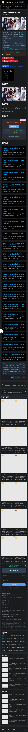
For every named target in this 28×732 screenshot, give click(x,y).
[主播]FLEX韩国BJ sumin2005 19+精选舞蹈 (20, 504)
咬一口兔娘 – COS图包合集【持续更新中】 (15, 641)
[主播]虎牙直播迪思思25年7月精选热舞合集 (17, 669)
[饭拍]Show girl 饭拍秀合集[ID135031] (13, 254)
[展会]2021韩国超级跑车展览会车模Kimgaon (20, 477)
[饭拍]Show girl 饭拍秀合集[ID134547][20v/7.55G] (13, 149)
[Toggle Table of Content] (11, 71)
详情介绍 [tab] (5, 66)
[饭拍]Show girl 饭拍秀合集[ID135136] (13, 324)
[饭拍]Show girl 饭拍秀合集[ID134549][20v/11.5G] (13, 174)
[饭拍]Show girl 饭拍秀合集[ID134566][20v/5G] (13, 186)
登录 (21, 2)
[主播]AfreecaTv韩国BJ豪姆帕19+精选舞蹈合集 (7, 449)
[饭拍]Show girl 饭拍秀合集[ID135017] (13, 234)
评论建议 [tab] (20, 66)
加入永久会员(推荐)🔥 (10, 61)
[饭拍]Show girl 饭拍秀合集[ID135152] (13, 355)
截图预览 (6, 73)
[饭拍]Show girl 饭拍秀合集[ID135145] (13, 344)
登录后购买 (14, 126)
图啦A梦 (10, 6)
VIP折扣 (14, 574)
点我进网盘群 (11, 49)
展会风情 (4, 420)
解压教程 (21, 44)
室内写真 (22, 557)
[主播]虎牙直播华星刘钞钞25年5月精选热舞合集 (17, 679)
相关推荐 (6, 79)
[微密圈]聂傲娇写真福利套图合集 (16, 658)
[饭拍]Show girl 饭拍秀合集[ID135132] (13, 314)
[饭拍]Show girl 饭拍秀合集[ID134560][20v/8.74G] (13, 198)
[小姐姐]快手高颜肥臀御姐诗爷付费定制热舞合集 (17, 684)
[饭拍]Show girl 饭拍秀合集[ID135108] (13, 294)
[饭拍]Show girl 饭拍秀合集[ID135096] (13, 304)
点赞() (23, 377)
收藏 (17, 377)
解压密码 (6, 77)
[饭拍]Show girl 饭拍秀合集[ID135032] (13, 274)
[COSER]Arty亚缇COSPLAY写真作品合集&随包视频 (17, 664)
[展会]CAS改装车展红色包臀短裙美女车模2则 (20, 449)
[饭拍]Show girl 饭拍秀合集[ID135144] (13, 334)
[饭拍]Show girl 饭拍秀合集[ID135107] (13, 284)
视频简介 (6, 75)
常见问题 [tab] (13, 66)
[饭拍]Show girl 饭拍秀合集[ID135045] (13, 264)
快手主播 (22, 529)
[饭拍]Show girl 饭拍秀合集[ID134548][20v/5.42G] (13, 161)
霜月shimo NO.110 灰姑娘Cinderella (14, 650)
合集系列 (16, 6)
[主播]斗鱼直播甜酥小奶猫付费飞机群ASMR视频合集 (17, 674)
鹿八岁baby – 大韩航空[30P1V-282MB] (14, 647)
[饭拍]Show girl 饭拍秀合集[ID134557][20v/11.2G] (13, 210)
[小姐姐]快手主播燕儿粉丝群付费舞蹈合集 (20, 531)
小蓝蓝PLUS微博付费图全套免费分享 (14, 636)
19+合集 (4, 447)
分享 (12, 377)
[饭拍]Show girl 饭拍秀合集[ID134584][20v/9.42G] (13, 223)
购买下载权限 (8, 58)
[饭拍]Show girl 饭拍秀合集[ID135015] (13, 244)
